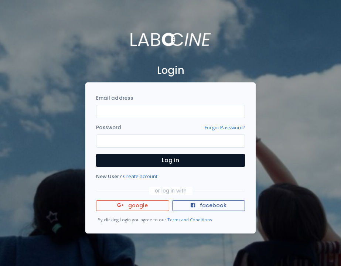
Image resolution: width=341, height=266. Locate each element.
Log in (170, 160)
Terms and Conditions (189, 219)
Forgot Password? (225, 127)
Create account (140, 176)
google (132, 205)
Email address (114, 98)
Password (109, 127)
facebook (208, 205)
